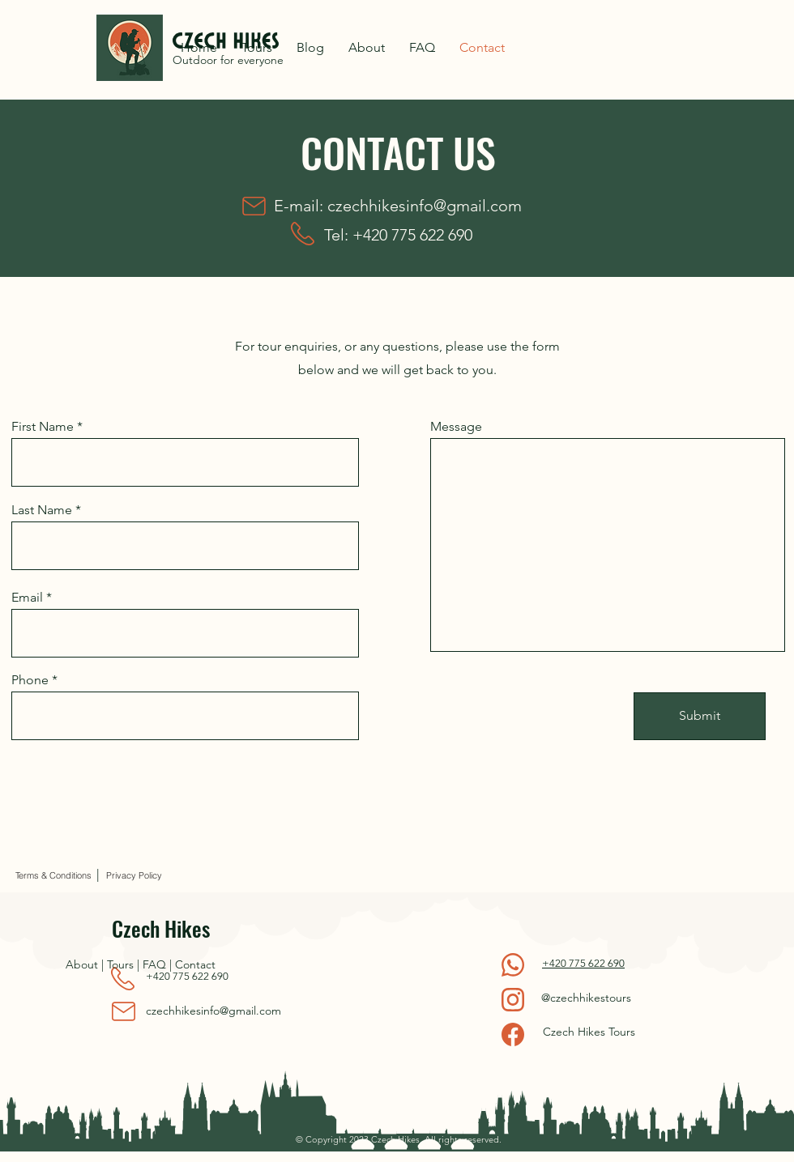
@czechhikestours (586, 997)
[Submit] (700, 716)
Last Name (41, 510)
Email (27, 597)
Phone (30, 680)
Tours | (125, 964)
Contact (195, 964)
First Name (42, 426)
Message (456, 426)
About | (86, 964)
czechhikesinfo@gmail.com (424, 205)
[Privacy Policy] (133, 875)
